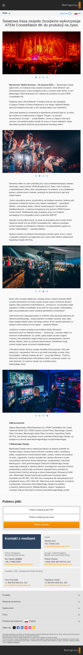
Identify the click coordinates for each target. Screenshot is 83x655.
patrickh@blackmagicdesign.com (58, 564)
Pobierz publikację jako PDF (41, 510)
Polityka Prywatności (13, 642)
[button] (36, 77)
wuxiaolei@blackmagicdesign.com (19, 564)
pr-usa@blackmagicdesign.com (18, 585)
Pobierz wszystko (41, 525)
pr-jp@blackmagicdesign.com (57, 546)
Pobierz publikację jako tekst (41, 517)
